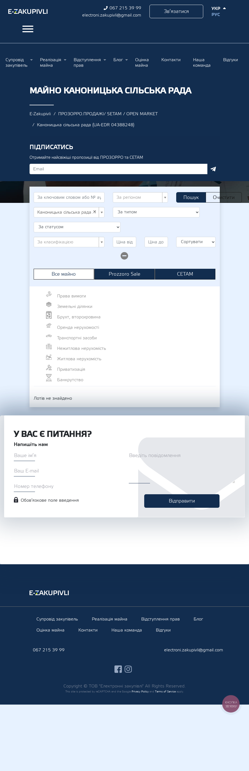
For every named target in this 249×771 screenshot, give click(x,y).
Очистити (224, 197)
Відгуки (230, 60)
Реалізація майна (50, 62)
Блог (118, 60)
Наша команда (202, 62)
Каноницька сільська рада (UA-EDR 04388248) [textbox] (67, 212)
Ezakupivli (28, 11)
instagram (128, 669)
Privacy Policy (140, 691)
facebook (118, 669)
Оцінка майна (142, 62)
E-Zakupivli (40, 114)
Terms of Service (165, 691)
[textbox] (138, 197)
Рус (215, 14)
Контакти (171, 60)
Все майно (64, 274)
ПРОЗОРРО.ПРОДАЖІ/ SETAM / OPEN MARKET (108, 114)
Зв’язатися (176, 11)
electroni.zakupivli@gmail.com (111, 15)
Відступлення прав (87, 62)
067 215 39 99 (125, 8)
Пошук (191, 197)
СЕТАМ (185, 274)
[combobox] (140, 197)
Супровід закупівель (17, 62)
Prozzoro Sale (124, 274)
